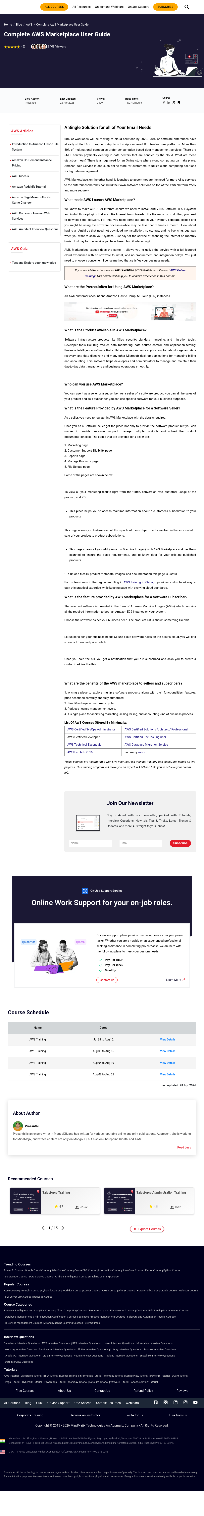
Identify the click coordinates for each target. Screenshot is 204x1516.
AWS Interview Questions (56, 1343)
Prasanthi (32, 1126)
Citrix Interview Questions (57, 1355)
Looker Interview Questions (118, 1343)
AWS (29, 24)
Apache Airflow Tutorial (144, 1381)
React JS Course (42, 1296)
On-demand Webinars (109, 7)
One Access (82, 1403)
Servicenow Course (16, 1276)
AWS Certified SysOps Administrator (91, 729)
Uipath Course (169, 1290)
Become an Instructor (85, 1415)
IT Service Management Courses (23, 1322)
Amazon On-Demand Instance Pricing (32, 162)
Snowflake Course (132, 1270)
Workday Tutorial (113, 1375)
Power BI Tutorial (160, 1375)
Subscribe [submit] (180, 843)
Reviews (182, 1391)
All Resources (82, 7)
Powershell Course (148, 1290)
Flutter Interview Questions (93, 1349)
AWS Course (109, 1290)
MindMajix (78, 1425)
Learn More (175, 979)
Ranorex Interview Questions (160, 1349)
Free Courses (25, 1391)
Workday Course (72, 1290)
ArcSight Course (30, 1290)
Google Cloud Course (37, 1270)
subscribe (165, 7)
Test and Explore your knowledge (34, 263)
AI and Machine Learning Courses (63, 1322)
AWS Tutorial (11, 1375)
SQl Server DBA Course (18, 1296)
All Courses (12, 1403)
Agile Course (11, 1290)
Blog (19, 24)
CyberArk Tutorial (32, 1381)
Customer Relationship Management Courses (162, 1310)
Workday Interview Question (21, 1349)
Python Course (171, 1270)
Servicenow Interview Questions (57, 1349)
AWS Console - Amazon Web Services (31, 215)
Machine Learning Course (104, 1276)
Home (8, 24)
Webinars (132, 1403)
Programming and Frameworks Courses (111, 1310)
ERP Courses (92, 1322)
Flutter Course (153, 1270)
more (141, 752)
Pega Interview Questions (88, 1355)
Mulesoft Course (188, 1290)
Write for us (135, 1415)
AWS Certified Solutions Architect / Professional (156, 729)
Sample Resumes (108, 1403)
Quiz (39, 1403)
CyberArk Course (51, 1290)
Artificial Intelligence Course (71, 1276)
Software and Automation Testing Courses (151, 1316)
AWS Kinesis (20, 176)
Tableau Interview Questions (121, 1355)
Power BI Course (13, 1270)
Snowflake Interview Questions (157, 1355)
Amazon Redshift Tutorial (29, 186)
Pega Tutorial (12, 1381)
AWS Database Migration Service (146, 744)
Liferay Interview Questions (125, 1349)
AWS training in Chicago (140, 582)
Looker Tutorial (68, 1375)
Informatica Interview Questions (154, 1343)
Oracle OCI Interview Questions (23, 1355)
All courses (54, 7)
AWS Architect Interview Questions (35, 229)
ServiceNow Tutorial (136, 1375)
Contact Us (102, 1391)
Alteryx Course (126, 1290)
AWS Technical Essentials (84, 744)
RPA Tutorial (51, 1375)
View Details (167, 1039)
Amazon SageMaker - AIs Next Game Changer (32, 199)
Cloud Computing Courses (72, 1310)
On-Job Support (138, 7)
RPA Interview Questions (87, 1343)
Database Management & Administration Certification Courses (40, 1316)
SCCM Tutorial (180, 1375)
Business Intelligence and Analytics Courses (29, 1310)
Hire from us (178, 1415)
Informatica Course (109, 1270)
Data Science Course (41, 1276)
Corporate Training (30, 1415)
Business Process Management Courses (101, 1316)
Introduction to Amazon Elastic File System (35, 146)
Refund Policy (143, 1391)
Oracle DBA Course (85, 1270)
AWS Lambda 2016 (80, 752)
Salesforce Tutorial (31, 1375)
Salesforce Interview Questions (22, 1343)
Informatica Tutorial (90, 1375)
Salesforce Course (62, 1270)
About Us (64, 1391)
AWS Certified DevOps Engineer (145, 737)
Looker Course (91, 1290)
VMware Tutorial (119, 1381)
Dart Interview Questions (19, 1361)
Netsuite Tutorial (98, 1381)
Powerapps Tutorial (55, 1381)
